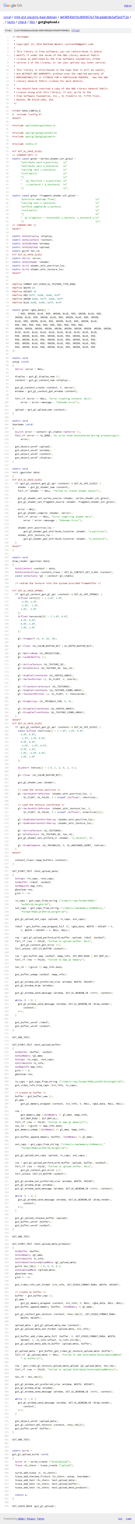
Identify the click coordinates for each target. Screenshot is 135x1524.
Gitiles (21, 1518)
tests (11, 22)
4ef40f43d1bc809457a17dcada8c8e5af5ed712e (94, 17)
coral (7, 17)
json (128, 1518)
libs (32, 22)
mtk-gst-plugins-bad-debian (35, 17)
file (75, 30)
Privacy (31, 1518)
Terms (40, 1518)
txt (120, 1518)
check (22, 22)
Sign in (127, 5)
